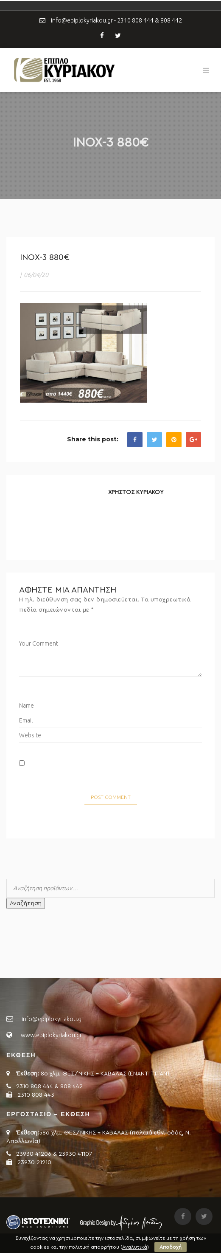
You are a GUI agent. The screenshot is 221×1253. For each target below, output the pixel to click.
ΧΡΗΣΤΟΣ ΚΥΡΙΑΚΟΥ (136, 492)
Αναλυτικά (134, 1247)
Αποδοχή (170, 1247)
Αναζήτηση (26, 903)
